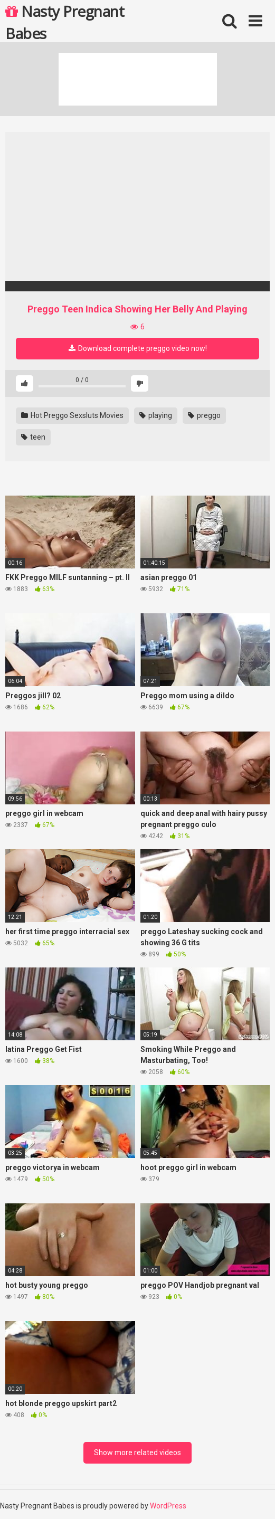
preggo (204, 415)
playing (155, 415)
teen (33, 437)
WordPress (168, 1506)
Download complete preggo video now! (138, 348)
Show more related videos (137, 1452)
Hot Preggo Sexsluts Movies (72, 415)
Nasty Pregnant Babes (64, 21)
